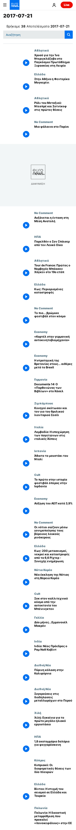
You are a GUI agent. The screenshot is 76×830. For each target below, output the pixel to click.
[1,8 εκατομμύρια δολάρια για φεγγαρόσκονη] (53, 747)
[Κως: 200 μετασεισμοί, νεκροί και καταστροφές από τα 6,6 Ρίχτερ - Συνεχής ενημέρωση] (53, 556)
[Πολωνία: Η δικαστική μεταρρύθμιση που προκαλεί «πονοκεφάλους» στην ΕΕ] (53, 818)
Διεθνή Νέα (42, 665)
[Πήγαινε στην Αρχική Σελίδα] (14, 5)
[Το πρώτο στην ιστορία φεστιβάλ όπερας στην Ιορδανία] (53, 485)
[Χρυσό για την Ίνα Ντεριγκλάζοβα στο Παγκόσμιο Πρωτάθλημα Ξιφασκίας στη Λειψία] (53, 61)
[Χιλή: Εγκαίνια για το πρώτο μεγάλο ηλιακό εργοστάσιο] (53, 723)
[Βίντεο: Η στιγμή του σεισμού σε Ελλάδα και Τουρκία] (53, 794)
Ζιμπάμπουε (43, 403)
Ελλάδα (39, 74)
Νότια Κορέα (43, 569)
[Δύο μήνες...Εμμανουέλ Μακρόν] (53, 628)
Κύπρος (39, 760)
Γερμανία (40, 379)
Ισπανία (40, 450)
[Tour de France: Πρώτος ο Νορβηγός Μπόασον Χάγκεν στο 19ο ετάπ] (53, 271)
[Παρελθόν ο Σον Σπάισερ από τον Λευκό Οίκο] (53, 247)
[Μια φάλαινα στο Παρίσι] (53, 132)
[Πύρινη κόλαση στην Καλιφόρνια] (53, 675)
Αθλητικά (41, 50)
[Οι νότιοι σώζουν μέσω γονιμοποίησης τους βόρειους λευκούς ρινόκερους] (53, 533)
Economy (40, 331)
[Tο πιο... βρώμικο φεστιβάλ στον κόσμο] (53, 318)
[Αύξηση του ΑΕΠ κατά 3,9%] (53, 509)
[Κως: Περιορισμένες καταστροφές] (53, 295)
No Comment (43, 121)
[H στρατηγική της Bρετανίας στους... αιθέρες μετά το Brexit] (53, 366)
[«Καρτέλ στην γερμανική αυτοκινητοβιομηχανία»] (53, 342)
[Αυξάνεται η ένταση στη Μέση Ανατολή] (53, 223)
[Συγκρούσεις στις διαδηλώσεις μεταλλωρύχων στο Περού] (53, 699)
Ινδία (38, 641)
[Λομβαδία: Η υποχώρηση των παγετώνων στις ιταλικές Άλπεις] (53, 437)
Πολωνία (40, 807)
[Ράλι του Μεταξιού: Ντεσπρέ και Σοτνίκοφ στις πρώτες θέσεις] (53, 108)
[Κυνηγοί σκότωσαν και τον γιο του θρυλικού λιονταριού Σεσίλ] (53, 413)
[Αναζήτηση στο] (38, 35)
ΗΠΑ (37, 236)
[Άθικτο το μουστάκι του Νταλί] (53, 461)
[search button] (69, 35)
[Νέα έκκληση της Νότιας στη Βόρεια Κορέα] (53, 580)
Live (67, 5)
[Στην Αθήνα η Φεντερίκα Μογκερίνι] (53, 84)
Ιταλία (38, 427)
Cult (37, 474)
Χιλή (37, 712)
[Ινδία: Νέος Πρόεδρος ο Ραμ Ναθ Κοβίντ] (53, 651)
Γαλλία (39, 617)
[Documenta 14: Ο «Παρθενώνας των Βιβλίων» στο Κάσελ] (53, 390)
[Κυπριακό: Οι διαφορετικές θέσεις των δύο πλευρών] (53, 770)
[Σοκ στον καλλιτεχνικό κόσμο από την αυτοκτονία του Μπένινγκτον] (53, 604)
